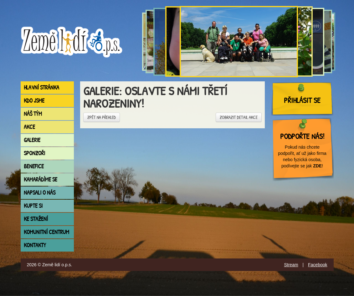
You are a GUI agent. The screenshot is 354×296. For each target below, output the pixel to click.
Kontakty (35, 245)
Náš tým (33, 114)
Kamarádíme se (40, 179)
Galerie (32, 140)
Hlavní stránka (41, 87)
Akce (29, 127)
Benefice (34, 166)
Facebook (317, 264)
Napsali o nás (39, 192)
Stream (291, 264)
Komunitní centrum (46, 232)
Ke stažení (36, 219)
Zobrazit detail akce (239, 117)
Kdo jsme (34, 101)
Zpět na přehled (101, 117)
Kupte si (33, 206)
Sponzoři (34, 153)
